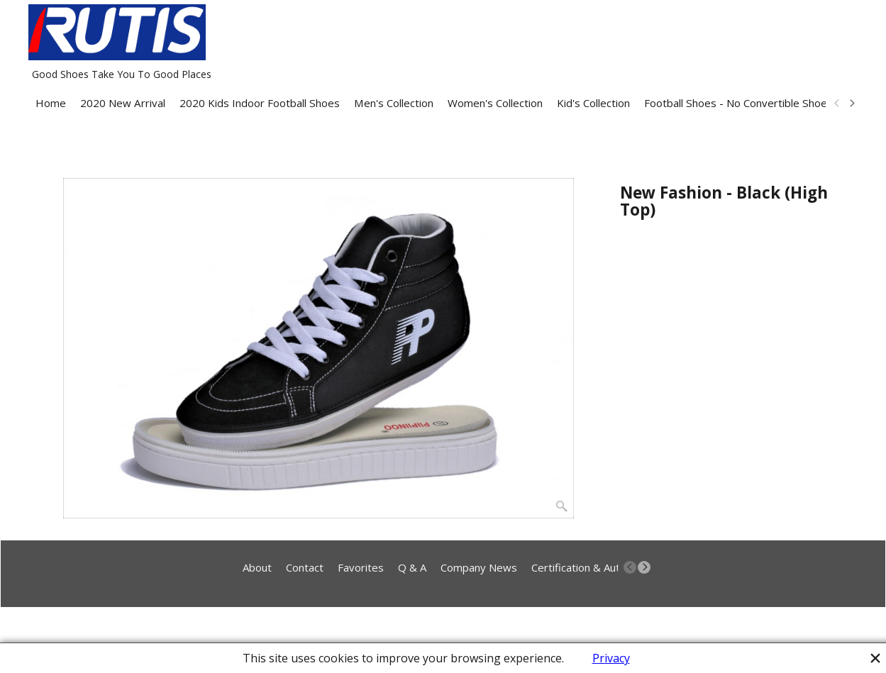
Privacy (611, 658)
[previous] (837, 103)
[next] (852, 103)
